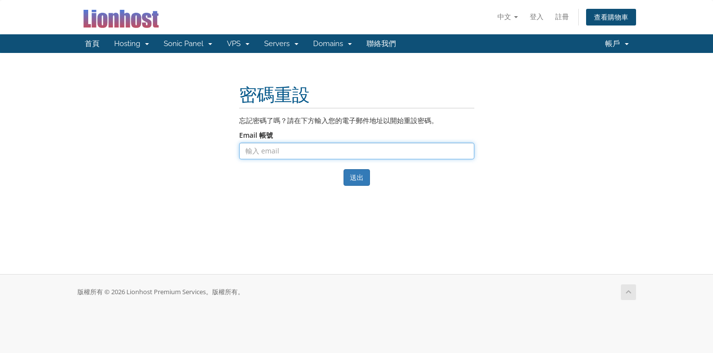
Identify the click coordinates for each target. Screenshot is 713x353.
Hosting (131, 43)
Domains (332, 43)
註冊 (562, 16)
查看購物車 (611, 17)
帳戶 (617, 43)
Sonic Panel (188, 43)
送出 (357, 177)
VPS (238, 43)
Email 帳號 (256, 135)
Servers (281, 43)
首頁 (92, 43)
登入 (536, 16)
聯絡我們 (381, 43)
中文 (507, 16)
